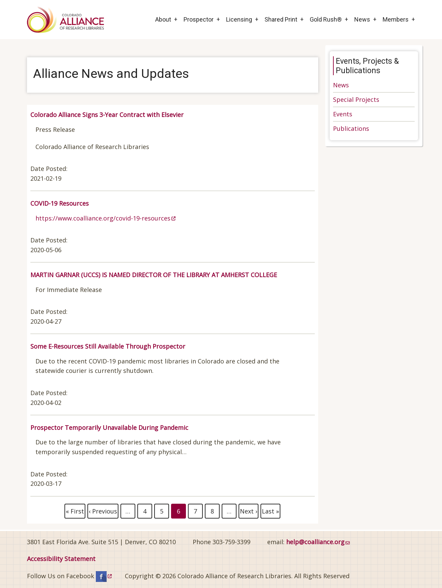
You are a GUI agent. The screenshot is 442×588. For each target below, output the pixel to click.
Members (396, 19)
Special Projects (356, 99)
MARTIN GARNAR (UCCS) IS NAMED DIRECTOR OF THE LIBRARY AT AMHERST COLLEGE (153, 275)
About (163, 19)
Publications (351, 128)
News (362, 19)
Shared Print (281, 19)
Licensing (239, 19)
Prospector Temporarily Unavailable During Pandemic (109, 427)
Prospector (199, 19)
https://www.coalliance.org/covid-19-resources (105, 218)
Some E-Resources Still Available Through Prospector (107, 346)
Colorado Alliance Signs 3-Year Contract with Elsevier (107, 115)
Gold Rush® (326, 19)
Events (342, 114)
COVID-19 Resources (59, 203)
